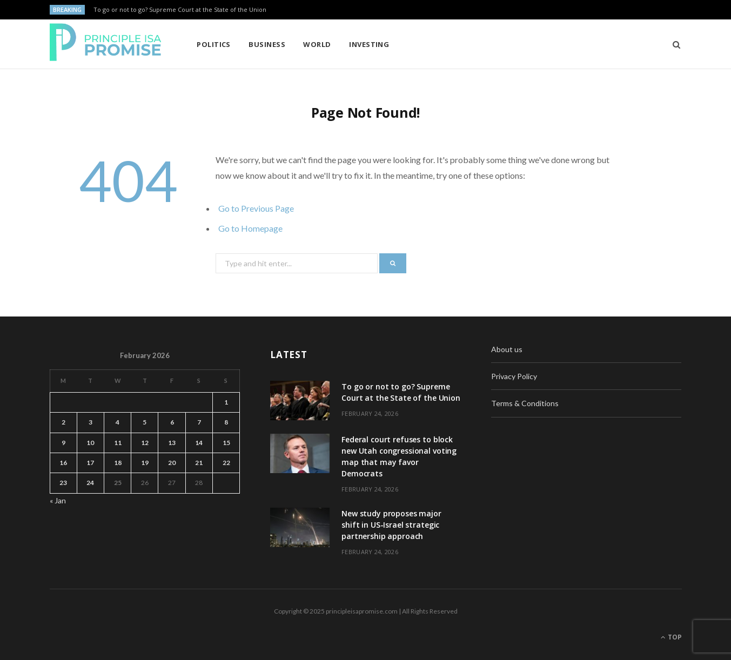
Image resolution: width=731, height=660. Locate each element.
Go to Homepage (250, 228)
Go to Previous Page (256, 208)
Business (267, 44)
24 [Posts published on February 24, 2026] (90, 483)
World (317, 44)
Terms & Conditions (525, 403)
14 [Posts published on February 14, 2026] (199, 443)
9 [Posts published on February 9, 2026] (63, 443)
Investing (369, 44)
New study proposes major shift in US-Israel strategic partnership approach (391, 524)
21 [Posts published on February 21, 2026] (199, 463)
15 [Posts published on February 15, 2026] (226, 443)
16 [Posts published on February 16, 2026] (63, 463)
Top (671, 637)
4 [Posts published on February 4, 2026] (117, 422)
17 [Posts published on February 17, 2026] (90, 463)
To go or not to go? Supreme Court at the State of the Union (179, 10)
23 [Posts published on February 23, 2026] (63, 483)
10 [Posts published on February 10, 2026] (90, 443)
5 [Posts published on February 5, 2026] (144, 422)
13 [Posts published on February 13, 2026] (172, 443)
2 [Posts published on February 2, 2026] (63, 422)
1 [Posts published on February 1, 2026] (226, 402)
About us (506, 349)
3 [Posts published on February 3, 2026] (90, 422)
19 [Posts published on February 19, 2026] (145, 463)
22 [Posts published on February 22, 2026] (226, 463)
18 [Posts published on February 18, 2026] (118, 463)
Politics (214, 44)
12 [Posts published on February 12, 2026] (145, 443)
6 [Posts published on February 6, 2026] (172, 422)
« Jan (58, 500)
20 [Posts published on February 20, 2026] (172, 463)
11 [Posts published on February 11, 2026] (118, 443)
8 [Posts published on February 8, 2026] (226, 422)
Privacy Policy (514, 376)
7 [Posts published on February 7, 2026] (199, 422)
